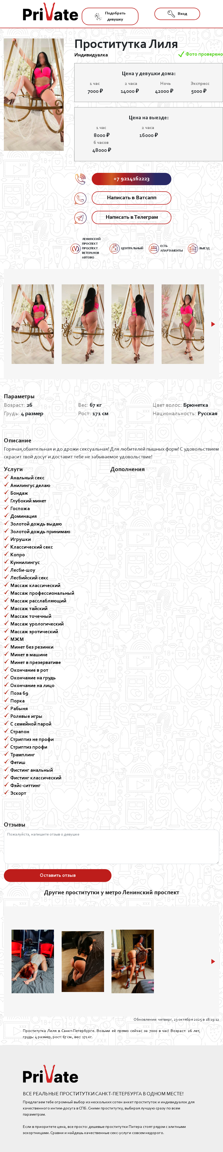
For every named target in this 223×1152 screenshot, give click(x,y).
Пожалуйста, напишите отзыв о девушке (111, 847)
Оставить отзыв (58, 875)
